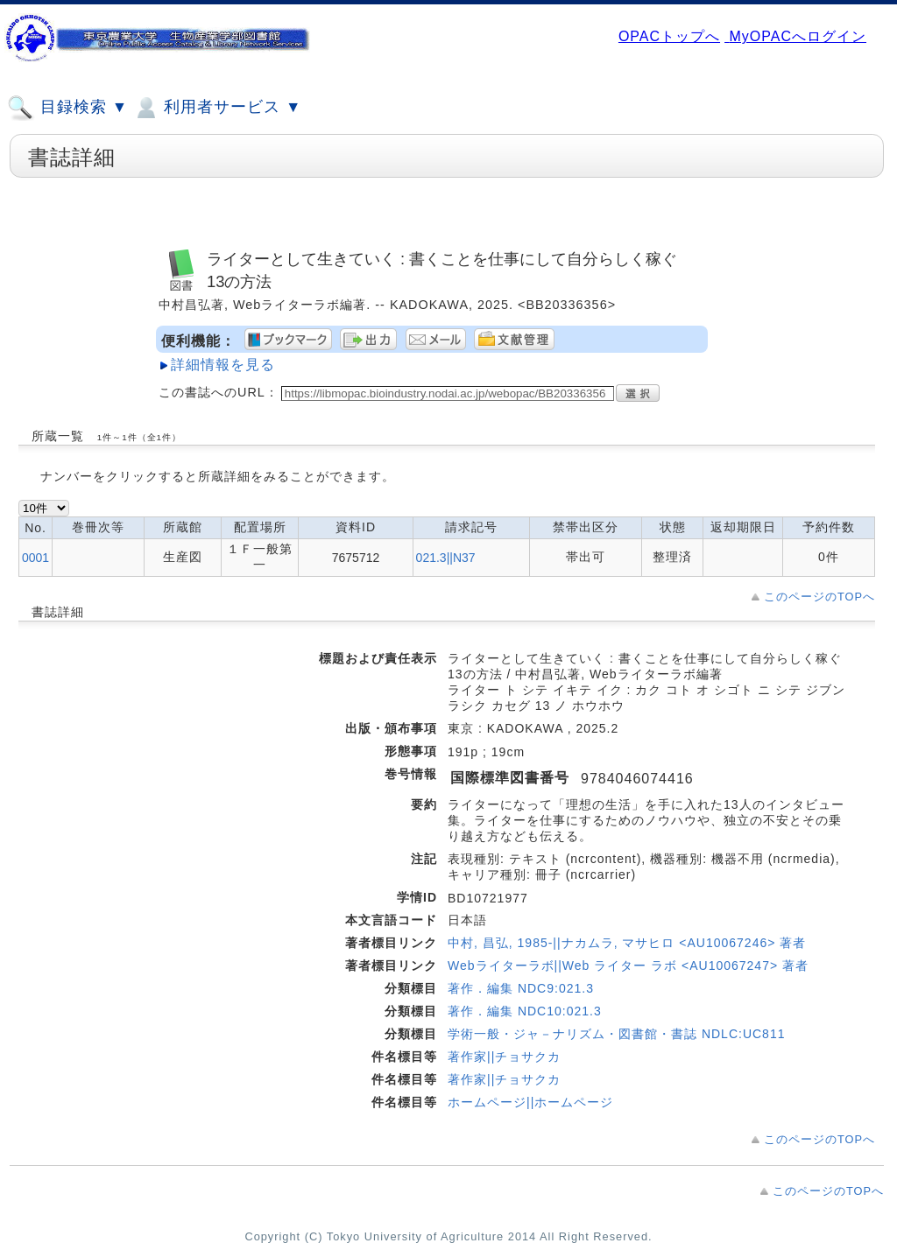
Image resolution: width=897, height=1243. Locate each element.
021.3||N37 (446, 558)
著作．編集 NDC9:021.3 (521, 988)
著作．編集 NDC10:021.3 (525, 1011)
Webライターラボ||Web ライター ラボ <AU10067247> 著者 (628, 966)
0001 (35, 558)
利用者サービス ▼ (216, 108)
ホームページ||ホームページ (530, 1102)
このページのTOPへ (819, 596)
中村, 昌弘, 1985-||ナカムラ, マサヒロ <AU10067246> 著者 (627, 943)
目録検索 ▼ (67, 108)
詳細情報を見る (223, 364)
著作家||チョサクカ (504, 1057)
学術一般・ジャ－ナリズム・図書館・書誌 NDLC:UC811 (616, 1034)
